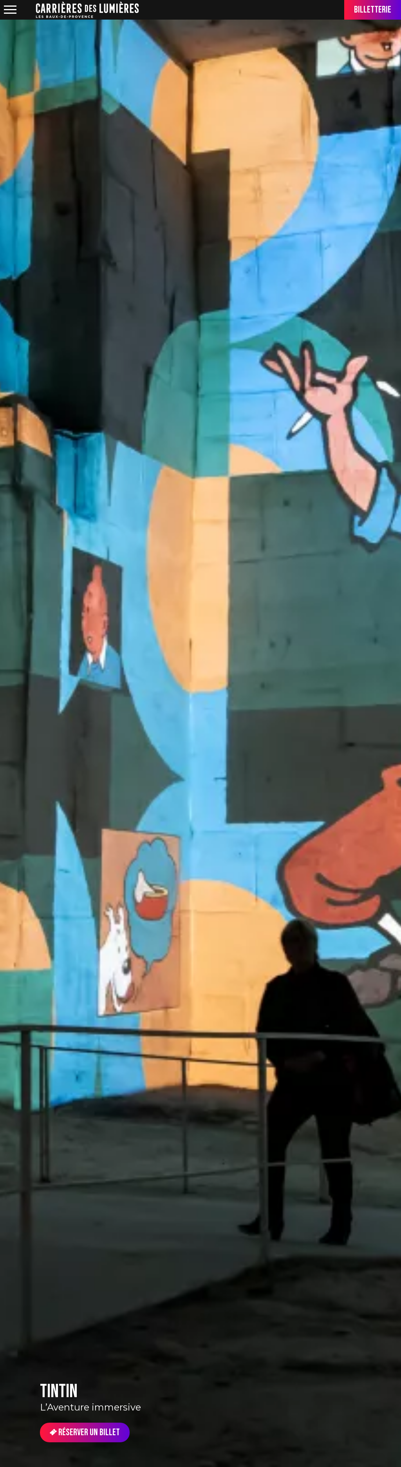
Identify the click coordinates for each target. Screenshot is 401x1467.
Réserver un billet (85, 1432)
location (27, 10)
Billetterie (372, 9)
